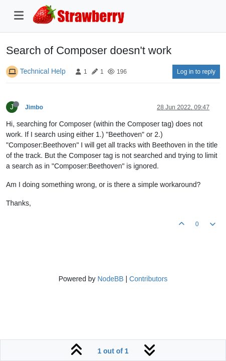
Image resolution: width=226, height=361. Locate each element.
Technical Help (43, 71)
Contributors (148, 279)
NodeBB (110, 279)
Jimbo (34, 107)
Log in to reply (196, 71)
